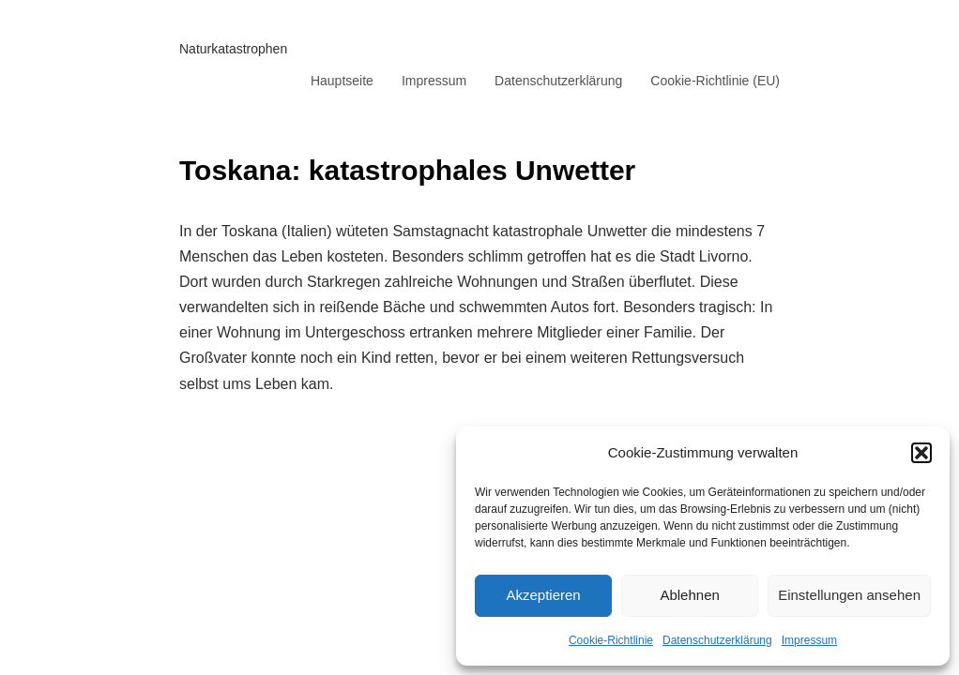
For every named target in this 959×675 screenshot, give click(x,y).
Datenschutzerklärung (717, 640)
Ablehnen (689, 595)
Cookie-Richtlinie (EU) (715, 80)
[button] (921, 452)
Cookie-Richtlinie (611, 640)
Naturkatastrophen (233, 48)
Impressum (809, 640)
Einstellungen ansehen (849, 595)
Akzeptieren (543, 595)
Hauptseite (342, 80)
